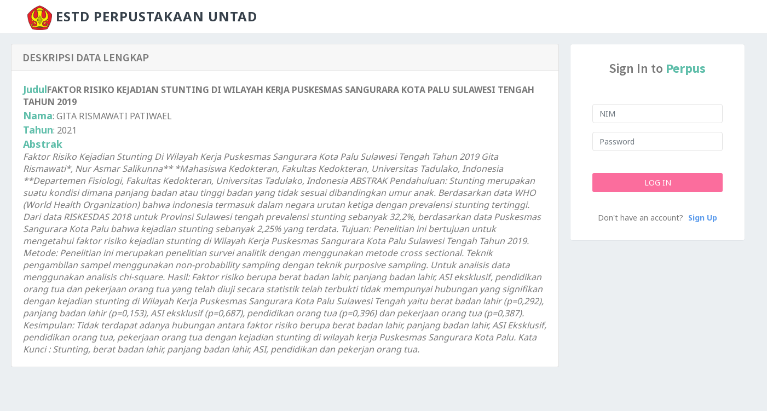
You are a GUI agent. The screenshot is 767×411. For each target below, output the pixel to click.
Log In (657, 182)
